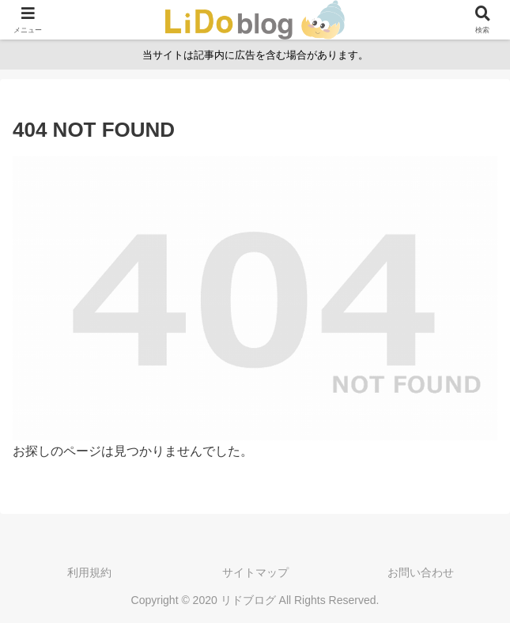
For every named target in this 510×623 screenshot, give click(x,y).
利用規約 (89, 572)
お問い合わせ (420, 572)
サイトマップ (255, 572)
